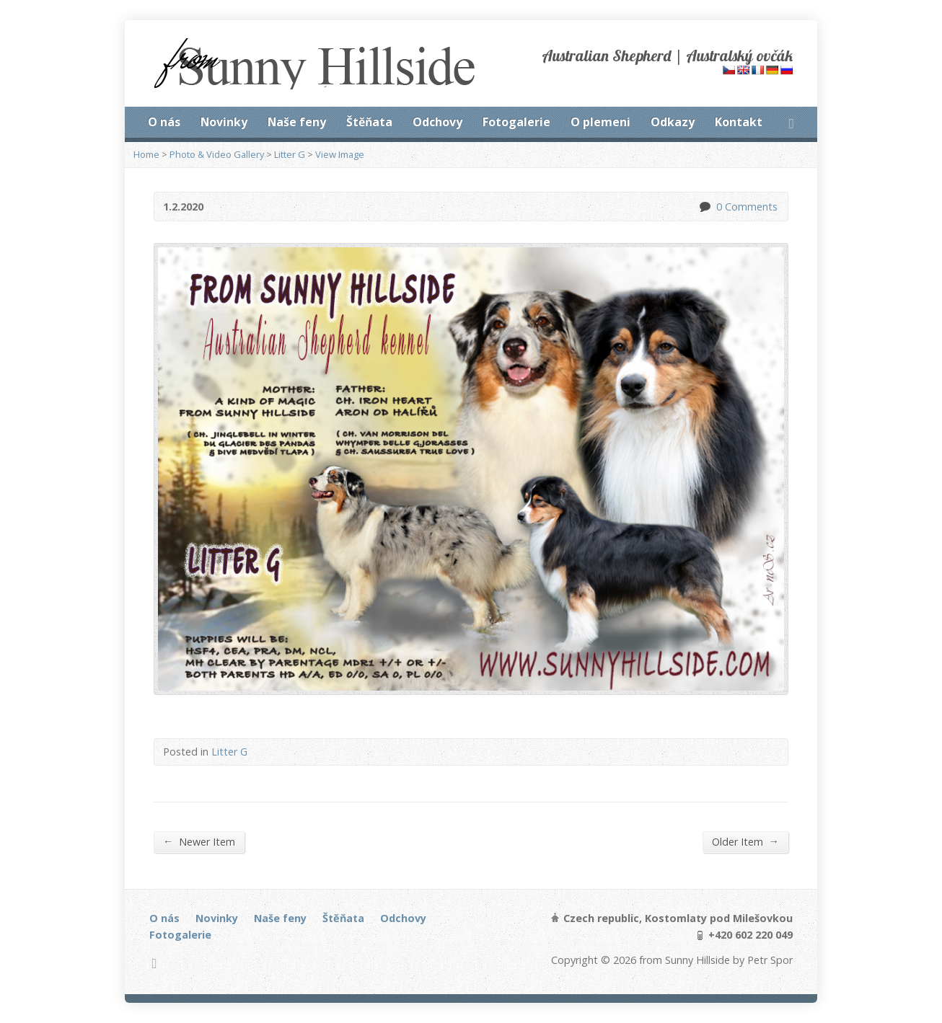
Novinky (224, 122)
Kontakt (738, 122)
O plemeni (600, 122)
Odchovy (437, 122)
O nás (164, 122)
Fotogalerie (516, 122)
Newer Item (199, 841)
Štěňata (369, 122)
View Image (339, 154)
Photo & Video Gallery (217, 154)
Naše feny (297, 122)
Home (146, 154)
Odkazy (673, 122)
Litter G (289, 154)
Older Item (745, 841)
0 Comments (704, 206)
